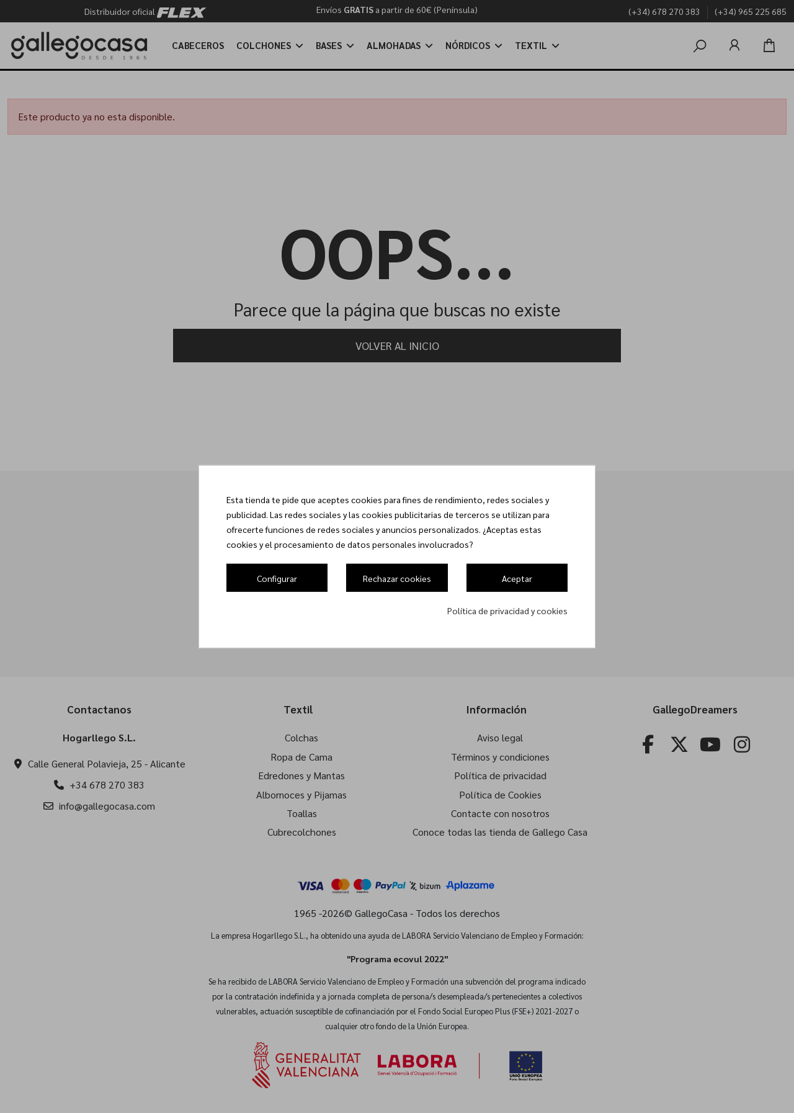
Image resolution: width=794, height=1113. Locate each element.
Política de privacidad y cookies (507, 609)
